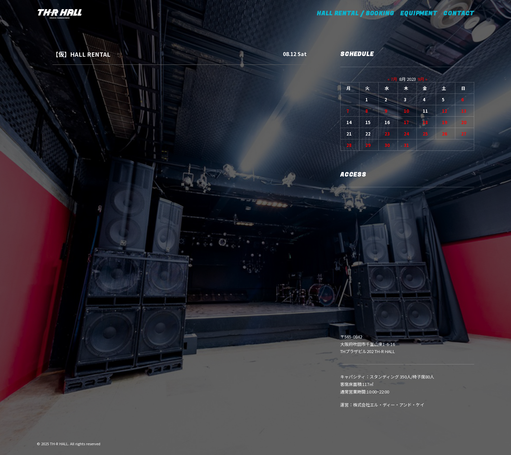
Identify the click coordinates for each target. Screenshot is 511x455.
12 (444, 111)
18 (425, 122)
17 (406, 122)
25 (425, 134)
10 (406, 111)
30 (387, 145)
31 (406, 145)
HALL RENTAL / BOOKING (357, 13)
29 (368, 145)
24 (406, 134)
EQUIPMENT (418, 13)
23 (387, 134)
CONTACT (458, 13)
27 (463, 134)
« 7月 (392, 79)
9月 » (422, 79)
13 (463, 111)
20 (463, 122)
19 (444, 122)
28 (349, 145)
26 (444, 134)
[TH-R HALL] (59, 14)
